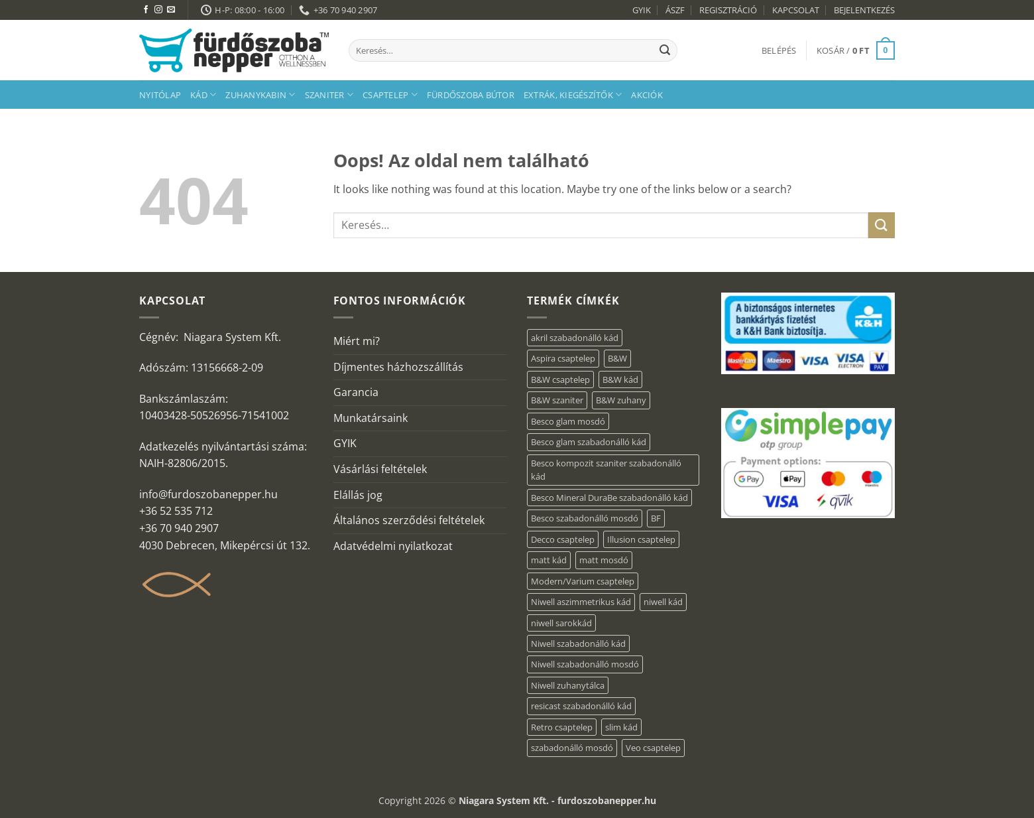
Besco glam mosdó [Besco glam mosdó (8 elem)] (568, 421)
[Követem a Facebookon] (146, 10)
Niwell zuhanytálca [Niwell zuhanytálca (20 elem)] (567, 685)
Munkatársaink (370, 418)
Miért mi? (356, 341)
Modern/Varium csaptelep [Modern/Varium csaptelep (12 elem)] (582, 581)
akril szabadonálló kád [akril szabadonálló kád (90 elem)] (574, 338)
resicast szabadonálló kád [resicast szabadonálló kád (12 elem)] (581, 706)
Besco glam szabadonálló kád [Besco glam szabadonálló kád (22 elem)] (588, 442)
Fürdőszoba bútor (470, 95)
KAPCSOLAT (795, 10)
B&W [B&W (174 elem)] (617, 358)
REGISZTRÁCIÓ (728, 10)
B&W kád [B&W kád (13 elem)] (620, 379)
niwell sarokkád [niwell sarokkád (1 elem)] (561, 623)
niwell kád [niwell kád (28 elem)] (663, 602)
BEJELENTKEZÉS (864, 10)
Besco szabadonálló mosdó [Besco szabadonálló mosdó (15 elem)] (584, 518)
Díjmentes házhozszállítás (398, 367)
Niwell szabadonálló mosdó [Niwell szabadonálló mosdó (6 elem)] (585, 664)
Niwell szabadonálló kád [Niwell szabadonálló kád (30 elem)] (578, 643)
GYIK (641, 10)
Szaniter (329, 94)
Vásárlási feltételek (380, 469)
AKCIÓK (647, 95)
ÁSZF (675, 10)
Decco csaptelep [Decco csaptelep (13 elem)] (563, 539)
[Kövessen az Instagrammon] (158, 10)
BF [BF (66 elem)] (656, 518)
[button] (779, 50)
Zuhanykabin (260, 94)
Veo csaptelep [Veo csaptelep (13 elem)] (653, 748)
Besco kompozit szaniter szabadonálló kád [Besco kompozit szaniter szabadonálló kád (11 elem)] (606, 469)
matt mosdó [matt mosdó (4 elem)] (603, 560)
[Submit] (665, 50)
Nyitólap (160, 95)
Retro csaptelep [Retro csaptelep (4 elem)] (562, 727)
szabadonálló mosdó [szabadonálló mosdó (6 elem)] (572, 748)
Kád (203, 94)
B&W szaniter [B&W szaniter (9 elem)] (557, 400)
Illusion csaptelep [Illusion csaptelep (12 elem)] (641, 539)
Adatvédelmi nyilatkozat (393, 546)
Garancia (355, 392)
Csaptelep (390, 94)
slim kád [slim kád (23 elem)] (621, 727)
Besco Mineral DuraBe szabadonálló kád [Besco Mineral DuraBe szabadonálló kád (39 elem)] (609, 498)
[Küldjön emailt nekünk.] (171, 10)
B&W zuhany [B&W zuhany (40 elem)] (621, 400)
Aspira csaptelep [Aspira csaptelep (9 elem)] (563, 358)
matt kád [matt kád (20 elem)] (549, 560)
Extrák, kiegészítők (573, 94)
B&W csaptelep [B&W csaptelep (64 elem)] (560, 379)
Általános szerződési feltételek (409, 520)
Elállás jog (357, 495)
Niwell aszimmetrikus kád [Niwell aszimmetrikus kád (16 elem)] (581, 602)
